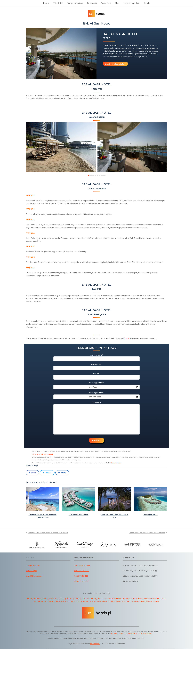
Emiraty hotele (82, 601)
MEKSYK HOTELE (81, 576)
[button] (88, 175)
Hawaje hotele (108, 601)
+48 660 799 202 (33, 565)
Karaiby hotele (54, 601)
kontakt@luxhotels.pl (34, 576)
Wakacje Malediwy (50, 599)
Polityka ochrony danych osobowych (42, 454)
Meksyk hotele (40, 601)
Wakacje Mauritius (113, 599)
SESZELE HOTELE (81, 571)
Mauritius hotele (159, 599)
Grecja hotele (95, 601)
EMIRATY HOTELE (81, 581)
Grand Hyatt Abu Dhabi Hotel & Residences (148, 533)
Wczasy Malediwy (34, 599)
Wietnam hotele (152, 601)
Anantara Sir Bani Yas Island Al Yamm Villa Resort (47, 533)
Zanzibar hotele (137, 601)
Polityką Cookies (117, 633)
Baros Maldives (151, 515)
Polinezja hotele (68, 601)
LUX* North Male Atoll (78, 515)
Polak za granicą (116, 462)
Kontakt (127, 338)
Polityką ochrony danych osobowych (139, 633)
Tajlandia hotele (122, 601)
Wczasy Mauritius (98, 599)
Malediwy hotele (130, 599)
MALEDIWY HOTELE (82, 565)
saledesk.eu (95, 644)
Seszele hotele (144, 599)
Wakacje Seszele (82, 599)
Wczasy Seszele (67, 599)
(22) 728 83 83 (31, 571)
